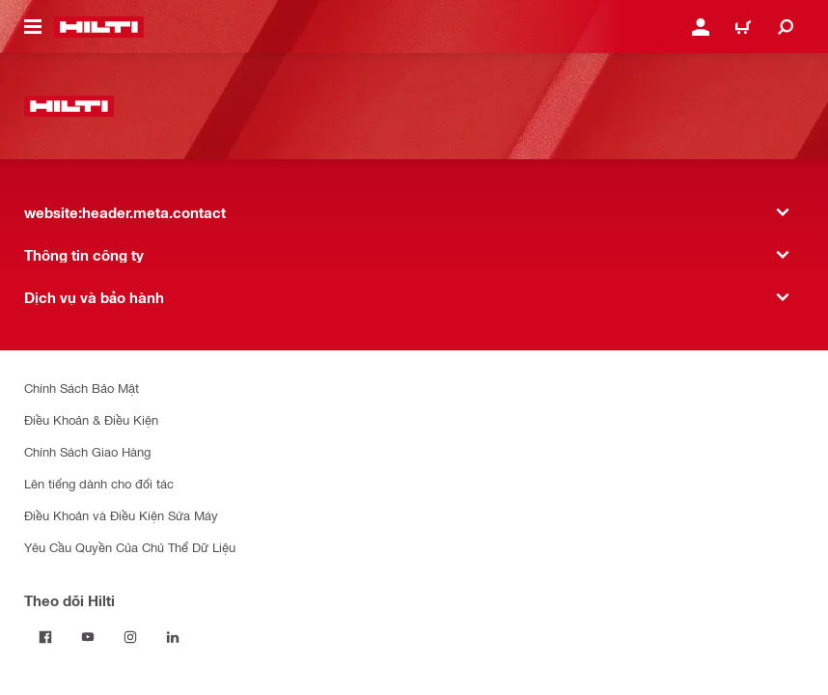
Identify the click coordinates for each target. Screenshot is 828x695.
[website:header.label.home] (99, 27)
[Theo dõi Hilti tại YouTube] (88, 637)
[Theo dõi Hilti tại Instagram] (130, 637)
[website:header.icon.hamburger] (33, 27)
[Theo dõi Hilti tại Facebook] (45, 637)
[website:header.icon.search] (785, 27)
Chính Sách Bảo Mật (81, 387)
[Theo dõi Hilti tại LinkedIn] (173, 637)
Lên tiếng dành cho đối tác (99, 483)
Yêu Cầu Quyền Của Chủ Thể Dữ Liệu (129, 547)
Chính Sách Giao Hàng (87, 451)
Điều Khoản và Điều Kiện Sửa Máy (121, 515)
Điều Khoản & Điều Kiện (91, 419)
